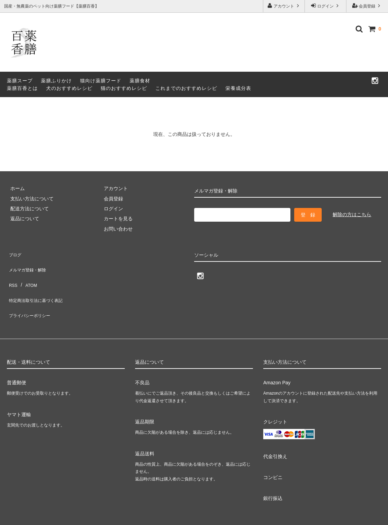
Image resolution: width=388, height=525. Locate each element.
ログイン (326, 6)
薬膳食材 (140, 80)
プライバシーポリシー (31, 293)
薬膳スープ (20, 80)
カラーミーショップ (22, 515)
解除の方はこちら (352, 214)
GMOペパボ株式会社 (114, 515)
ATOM (27, 273)
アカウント (284, 6)
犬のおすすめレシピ (69, 88)
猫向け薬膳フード (100, 80)
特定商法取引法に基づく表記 (38, 282)
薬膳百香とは (22, 88)
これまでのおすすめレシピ (186, 88)
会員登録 (367, 6)
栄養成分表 (238, 88)
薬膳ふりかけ (56, 80)
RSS (12, 273)
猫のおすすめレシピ (124, 88)
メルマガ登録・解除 (28, 262)
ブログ (14, 252)
